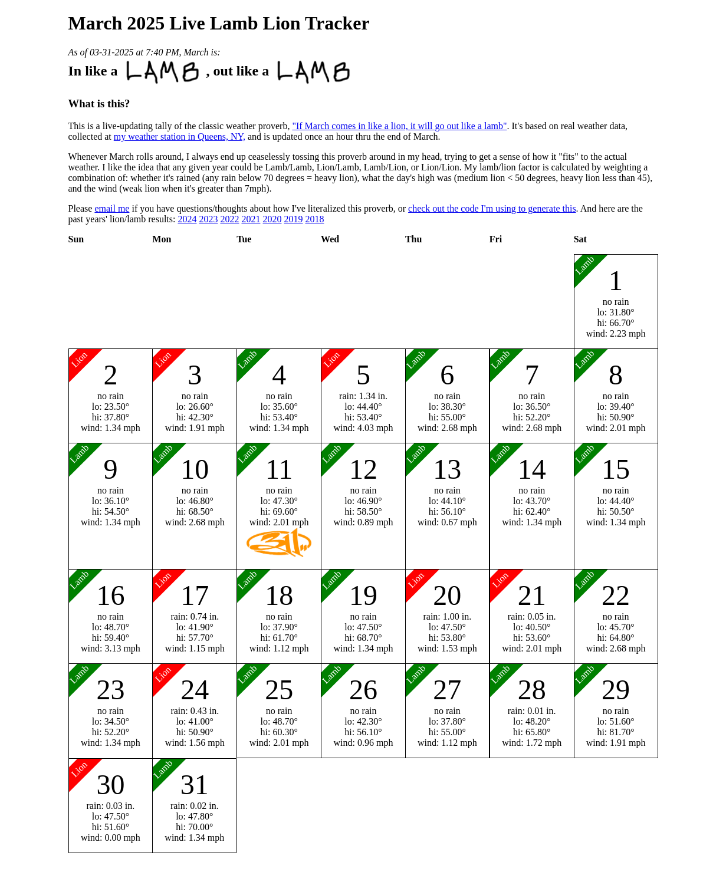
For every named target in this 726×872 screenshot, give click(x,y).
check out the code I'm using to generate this (492, 208)
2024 (187, 219)
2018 (314, 219)
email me (111, 208)
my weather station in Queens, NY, (179, 136)
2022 (229, 219)
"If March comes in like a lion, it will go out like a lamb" (399, 126)
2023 (208, 219)
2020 (271, 219)
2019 (293, 219)
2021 (250, 219)
